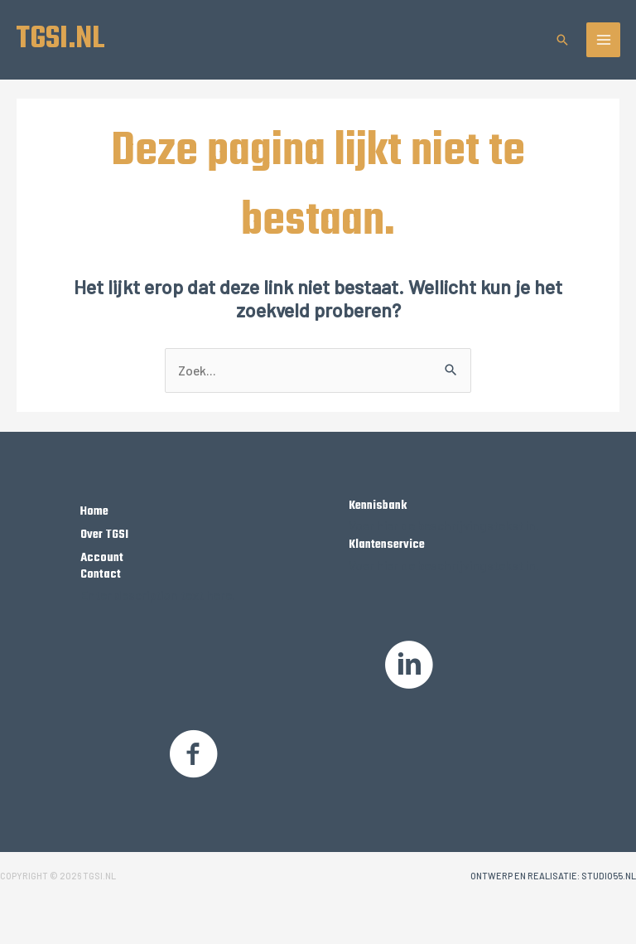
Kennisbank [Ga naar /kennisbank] (378, 506)
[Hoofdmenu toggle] (603, 39)
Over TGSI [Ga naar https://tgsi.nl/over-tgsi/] (104, 535)
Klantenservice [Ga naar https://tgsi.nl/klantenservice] (387, 544)
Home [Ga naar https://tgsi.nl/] (94, 511)
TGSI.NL (60, 39)
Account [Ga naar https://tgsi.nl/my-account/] (101, 558)
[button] (562, 39)
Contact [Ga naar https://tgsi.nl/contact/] (100, 574)
